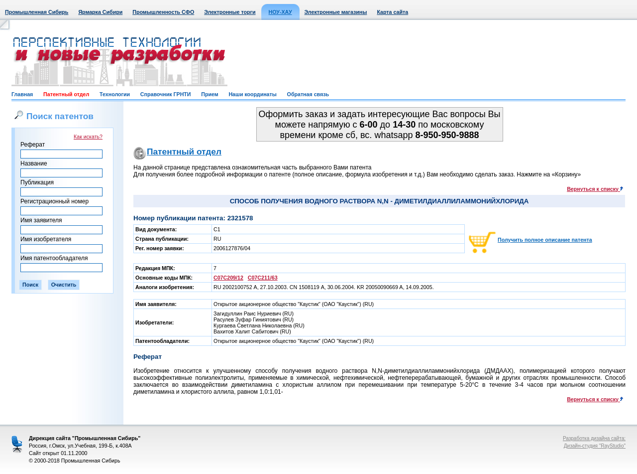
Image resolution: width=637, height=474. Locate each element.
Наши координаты (252, 94)
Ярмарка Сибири (100, 12)
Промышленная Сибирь (36, 12)
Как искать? (88, 137)
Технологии (115, 94)
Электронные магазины (336, 12)
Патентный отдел (66, 94)
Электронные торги (229, 12)
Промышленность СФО (163, 12)
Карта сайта (392, 12)
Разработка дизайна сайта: (594, 438)
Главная (22, 94)
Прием (209, 94)
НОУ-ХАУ (280, 12)
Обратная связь (308, 94)
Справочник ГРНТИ (165, 94)
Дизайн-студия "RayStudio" (595, 446)
